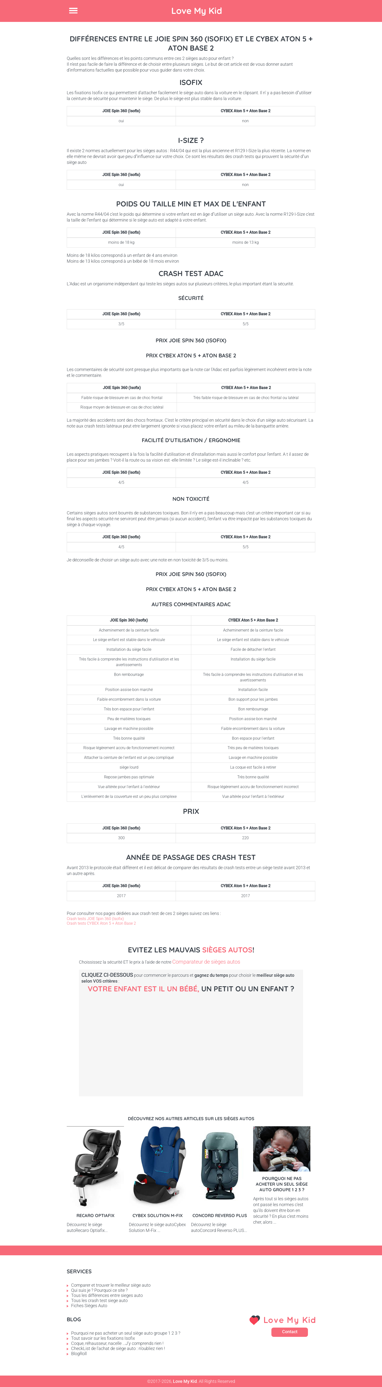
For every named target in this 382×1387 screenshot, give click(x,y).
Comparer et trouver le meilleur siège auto (111, 1285)
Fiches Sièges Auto (89, 1305)
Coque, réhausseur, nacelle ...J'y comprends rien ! (117, 1343)
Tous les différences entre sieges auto (107, 1295)
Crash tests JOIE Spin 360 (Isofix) (95, 918)
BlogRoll (79, 1353)
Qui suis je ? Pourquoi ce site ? (99, 1290)
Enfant (286, 1036)
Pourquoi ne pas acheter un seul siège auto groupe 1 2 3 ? (282, 1184)
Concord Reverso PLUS (219, 1215)
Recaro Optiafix (95, 1215)
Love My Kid (196, 10)
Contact (289, 1331)
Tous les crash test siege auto (99, 1300)
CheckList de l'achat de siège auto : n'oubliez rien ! (118, 1348)
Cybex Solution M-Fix (158, 1215)
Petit (203, 1036)
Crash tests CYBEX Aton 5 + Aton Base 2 (101, 923)
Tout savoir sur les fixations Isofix (103, 1338)
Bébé (120, 1036)
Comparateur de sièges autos (206, 962)
